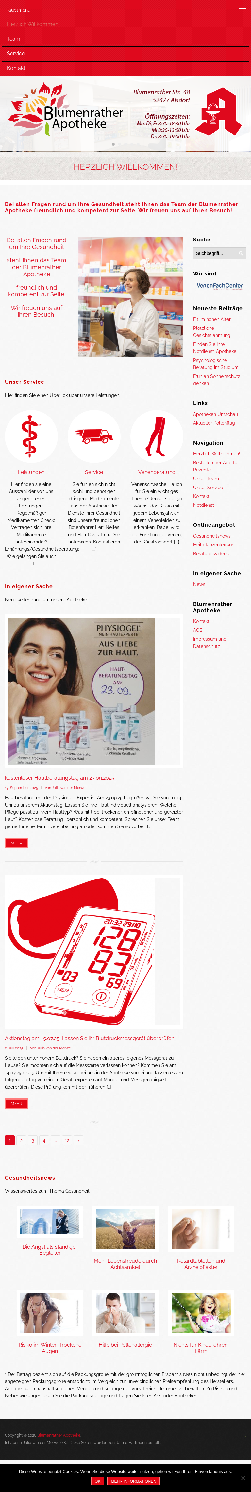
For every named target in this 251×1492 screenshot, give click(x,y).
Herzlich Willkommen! (33, 24)
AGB (197, 630)
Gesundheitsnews (212, 536)
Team (13, 39)
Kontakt (16, 68)
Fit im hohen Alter (212, 319)
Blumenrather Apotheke (58, 1435)
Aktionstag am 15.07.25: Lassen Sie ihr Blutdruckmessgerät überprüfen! (90, 1038)
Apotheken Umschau (215, 414)
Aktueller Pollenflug (214, 423)
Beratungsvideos (211, 553)
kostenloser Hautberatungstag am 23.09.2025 (59, 778)
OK (97, 1481)
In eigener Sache (29, 586)
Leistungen (31, 472)
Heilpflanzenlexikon (213, 544)
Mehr (16, 843)
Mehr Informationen (133, 1481)
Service (16, 53)
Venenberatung (157, 472)
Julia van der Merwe (68, 788)
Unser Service (24, 382)
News (199, 584)
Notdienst (203, 505)
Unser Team (206, 478)
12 (67, 1140)
